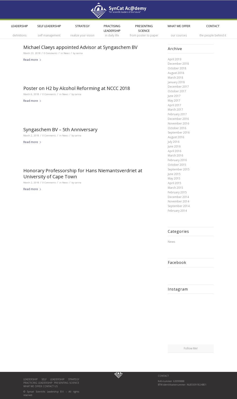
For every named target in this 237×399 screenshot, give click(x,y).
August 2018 (176, 73)
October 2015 (177, 165)
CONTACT (163, 375)
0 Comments (50, 53)
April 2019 (174, 59)
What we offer (32, 386)
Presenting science (66, 382)
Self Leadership (54, 379)
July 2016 (173, 142)
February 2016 (177, 160)
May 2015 (174, 178)
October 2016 (177, 128)
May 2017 (174, 100)
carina (79, 53)
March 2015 (175, 188)
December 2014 (178, 197)
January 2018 (176, 82)
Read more (33, 60)
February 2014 (177, 211)
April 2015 (174, 183)
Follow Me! (191, 348)
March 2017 (175, 110)
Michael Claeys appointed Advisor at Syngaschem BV (80, 47)
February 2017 (177, 114)
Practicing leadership (38, 382)
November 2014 (178, 201)
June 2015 (174, 174)
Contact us (50, 386)
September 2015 (179, 169)
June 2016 (174, 146)
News (67, 53)
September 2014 (179, 206)
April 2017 (174, 105)
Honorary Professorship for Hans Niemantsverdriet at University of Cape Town (82, 173)
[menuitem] (19, 29)
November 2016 (178, 123)
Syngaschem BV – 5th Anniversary (60, 129)
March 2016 (175, 155)
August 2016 (176, 137)
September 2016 (179, 132)
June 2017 (174, 96)
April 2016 (174, 151)
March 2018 (175, 78)
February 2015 (177, 192)
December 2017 (178, 87)
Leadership (32, 379)
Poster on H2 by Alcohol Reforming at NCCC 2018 (76, 88)
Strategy (73, 379)
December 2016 (178, 119)
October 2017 (177, 91)
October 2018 (177, 68)
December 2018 (178, 64)
